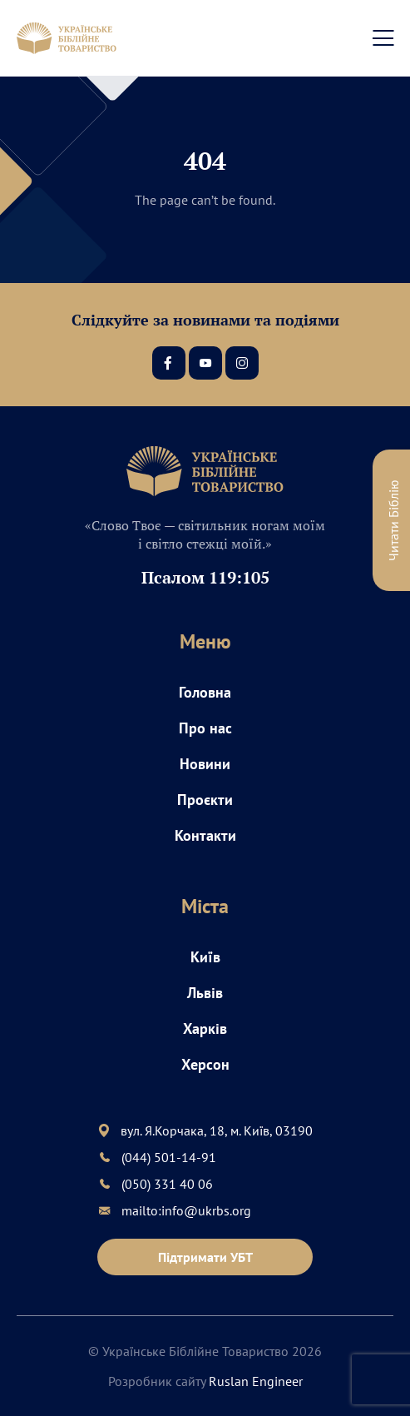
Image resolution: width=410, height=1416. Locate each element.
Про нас (205, 728)
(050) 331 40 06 (167, 1183)
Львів (205, 992)
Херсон (205, 1064)
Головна (205, 692)
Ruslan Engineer (256, 1381)
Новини (205, 763)
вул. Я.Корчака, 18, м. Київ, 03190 (217, 1130)
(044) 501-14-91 (168, 1157)
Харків (205, 1028)
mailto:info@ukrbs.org (186, 1210)
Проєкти (205, 799)
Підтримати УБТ (205, 1257)
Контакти (205, 835)
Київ (205, 956)
